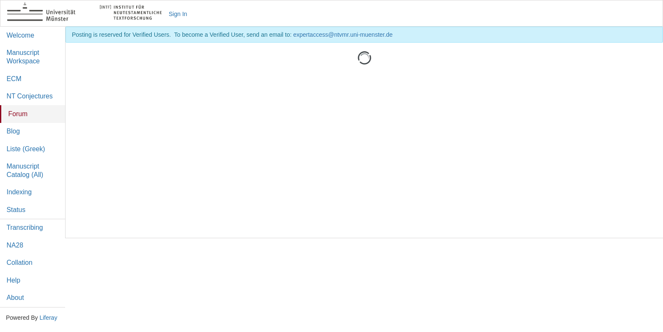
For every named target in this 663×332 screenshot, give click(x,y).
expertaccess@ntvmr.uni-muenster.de (342, 34)
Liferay (48, 317)
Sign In (178, 14)
